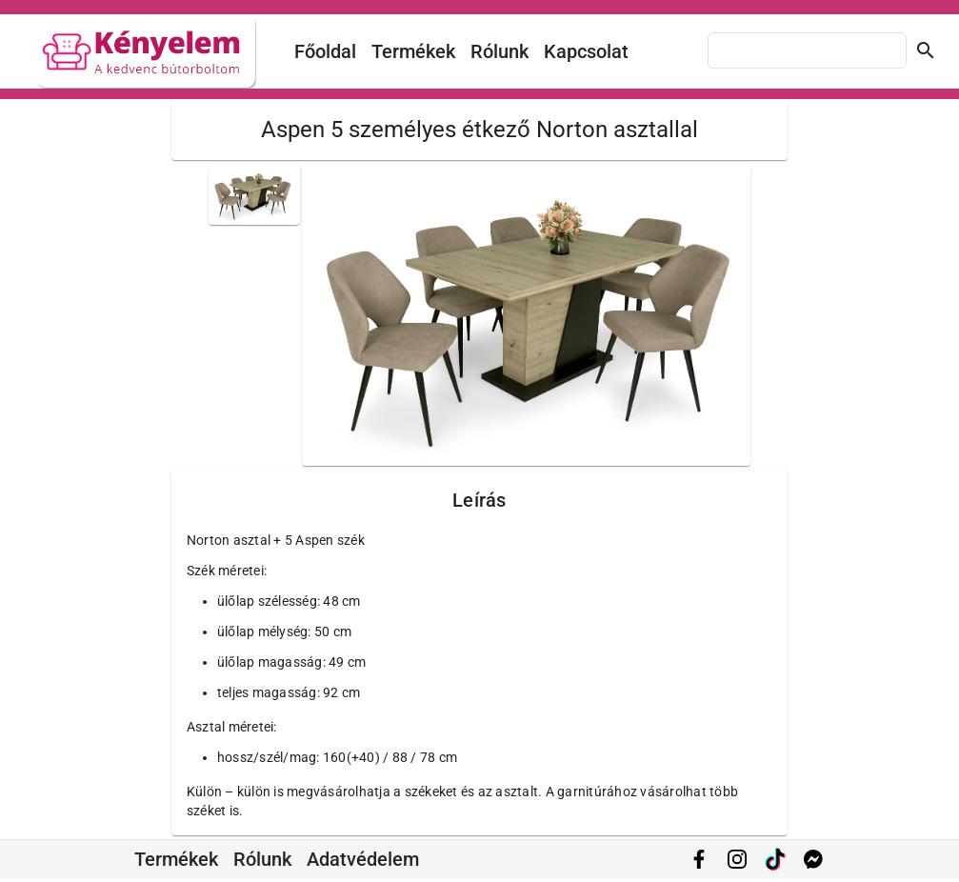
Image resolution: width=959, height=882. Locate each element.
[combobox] (807, 50)
